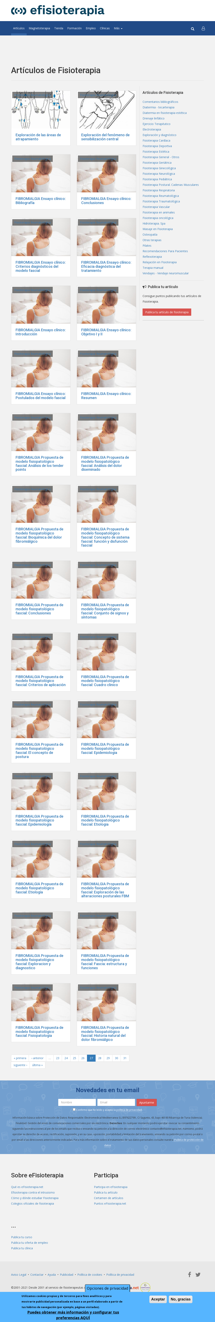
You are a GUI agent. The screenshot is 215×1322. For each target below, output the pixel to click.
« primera (20, 1058)
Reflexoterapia (152, 257)
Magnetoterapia (39, 28)
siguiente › (20, 1065)
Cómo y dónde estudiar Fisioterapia (34, 1198)
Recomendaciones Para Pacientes (165, 251)
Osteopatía (150, 234)
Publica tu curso (21, 1237)
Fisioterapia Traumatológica (161, 201)
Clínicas (105, 28)
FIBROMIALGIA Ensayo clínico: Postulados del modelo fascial (41, 395)
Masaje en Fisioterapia (158, 229)
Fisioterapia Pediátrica (157, 179)
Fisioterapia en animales (159, 212)
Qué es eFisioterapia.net (27, 1187)
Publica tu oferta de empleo (29, 1243)
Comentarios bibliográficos (160, 102)
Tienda (58, 28)
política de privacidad (129, 1110)
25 (74, 1058)
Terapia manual (153, 268)
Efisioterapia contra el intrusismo (33, 1192)
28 (99, 1058)
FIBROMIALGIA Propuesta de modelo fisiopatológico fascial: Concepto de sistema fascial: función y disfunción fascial (105, 537)
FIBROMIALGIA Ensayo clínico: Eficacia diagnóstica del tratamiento (106, 266)
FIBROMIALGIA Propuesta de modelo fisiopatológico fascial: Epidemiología (39, 820)
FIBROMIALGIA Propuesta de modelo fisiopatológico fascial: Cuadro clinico (105, 681)
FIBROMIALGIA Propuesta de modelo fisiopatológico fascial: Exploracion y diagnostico (39, 961)
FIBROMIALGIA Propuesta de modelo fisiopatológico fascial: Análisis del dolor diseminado (105, 463)
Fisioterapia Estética (156, 151)
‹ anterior (37, 1058)
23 (57, 1058)
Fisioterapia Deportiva (157, 146)
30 (116, 1058)
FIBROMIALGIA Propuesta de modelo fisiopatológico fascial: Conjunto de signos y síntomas (105, 611)
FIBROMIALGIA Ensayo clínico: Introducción (41, 332)
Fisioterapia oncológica (158, 218)
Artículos (19, 28)
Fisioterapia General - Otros (161, 157)
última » (37, 1065)
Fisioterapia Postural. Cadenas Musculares (171, 185)
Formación (74, 28)
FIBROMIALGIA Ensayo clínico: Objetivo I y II (106, 332)
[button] (203, 28)
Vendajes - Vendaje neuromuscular (166, 273)
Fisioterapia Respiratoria (159, 190)
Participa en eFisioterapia (110, 1187)
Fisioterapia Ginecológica (159, 168)
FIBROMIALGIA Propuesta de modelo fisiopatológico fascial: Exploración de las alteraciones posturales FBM (105, 890)
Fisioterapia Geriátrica (157, 163)
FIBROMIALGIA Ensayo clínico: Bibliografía (41, 200)
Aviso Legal (18, 1275)
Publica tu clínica (22, 1248)
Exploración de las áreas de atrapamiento (38, 137)
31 (125, 1058)
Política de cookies (89, 1275)
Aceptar (158, 1299)
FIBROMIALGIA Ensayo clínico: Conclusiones (106, 200)
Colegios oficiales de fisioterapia (32, 1203)
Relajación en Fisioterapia (160, 262)
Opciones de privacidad (107, 1288)
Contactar (36, 1275)
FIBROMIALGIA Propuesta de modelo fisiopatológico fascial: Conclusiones (39, 609)
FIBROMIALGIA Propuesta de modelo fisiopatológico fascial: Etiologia (105, 820)
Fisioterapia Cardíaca (156, 140)
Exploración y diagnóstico (159, 135)
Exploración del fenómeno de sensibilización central (105, 137)
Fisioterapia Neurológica (159, 174)
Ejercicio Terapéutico (156, 124)
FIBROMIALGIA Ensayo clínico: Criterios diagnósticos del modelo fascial (41, 266)
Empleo (91, 28)
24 (66, 1058)
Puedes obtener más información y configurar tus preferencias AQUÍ (73, 1315)
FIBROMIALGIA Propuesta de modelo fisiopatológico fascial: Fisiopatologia (39, 1031)
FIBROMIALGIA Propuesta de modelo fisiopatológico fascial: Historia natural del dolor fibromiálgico (105, 1033)
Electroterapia (152, 129)
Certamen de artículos (108, 1198)
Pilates (147, 245)
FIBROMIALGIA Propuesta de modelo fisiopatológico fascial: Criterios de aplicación (41, 681)
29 (108, 1058)
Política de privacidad (120, 1275)
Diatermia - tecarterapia (158, 107)
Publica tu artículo (106, 1192)
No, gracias (181, 1299)
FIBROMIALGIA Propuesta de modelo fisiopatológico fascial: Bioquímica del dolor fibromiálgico (39, 535)
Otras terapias (152, 240)
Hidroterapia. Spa (154, 223)
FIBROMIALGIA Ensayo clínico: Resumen (106, 395)
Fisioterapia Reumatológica (32, 95)
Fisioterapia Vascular (156, 207)
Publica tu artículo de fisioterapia (167, 312)
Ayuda (52, 1275)
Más (118, 28)
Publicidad (66, 1275)
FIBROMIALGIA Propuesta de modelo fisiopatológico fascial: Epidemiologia (105, 748)
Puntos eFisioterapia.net (110, 1203)
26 (83, 1058)
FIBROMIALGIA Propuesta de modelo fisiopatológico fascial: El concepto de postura (39, 750)
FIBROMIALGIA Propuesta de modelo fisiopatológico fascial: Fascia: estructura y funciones (105, 961)
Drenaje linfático (154, 118)
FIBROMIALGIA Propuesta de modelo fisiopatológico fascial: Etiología (39, 888)
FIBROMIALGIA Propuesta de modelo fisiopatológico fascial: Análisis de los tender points (40, 463)
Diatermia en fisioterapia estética (165, 113)
